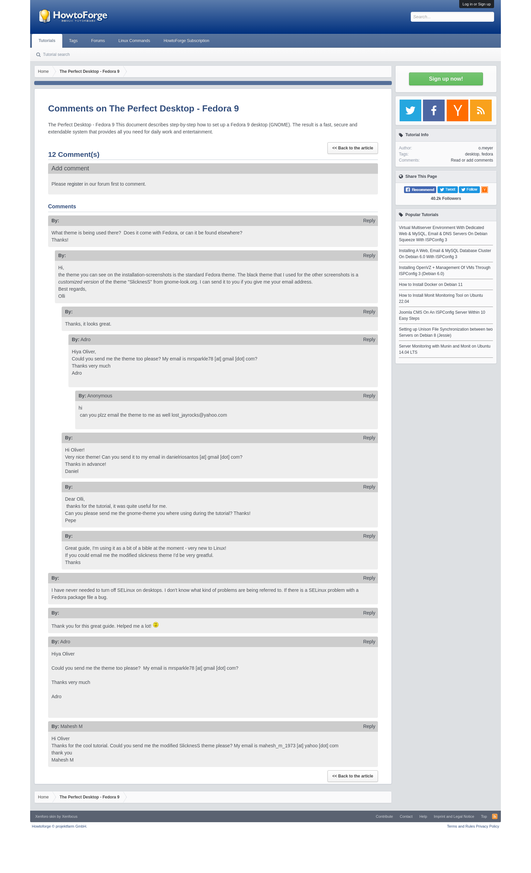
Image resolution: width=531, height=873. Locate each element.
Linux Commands (134, 40)
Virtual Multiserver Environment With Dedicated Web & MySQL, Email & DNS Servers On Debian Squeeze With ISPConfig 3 (443, 233)
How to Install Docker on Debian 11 (431, 284)
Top (484, 816)
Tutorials (47, 40)
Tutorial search (56, 54)
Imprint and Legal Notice (454, 816)
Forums (98, 40)
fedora (487, 154)
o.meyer (486, 148)
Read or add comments (472, 160)
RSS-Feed (494, 816)
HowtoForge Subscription (186, 40)
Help (423, 816)
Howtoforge (59, 826)
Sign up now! (446, 79)
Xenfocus (70, 816)
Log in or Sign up (477, 4)
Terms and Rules (461, 826)
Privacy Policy (487, 826)
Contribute (384, 816)
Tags (73, 40)
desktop (472, 154)
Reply (369, 220)
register (75, 184)
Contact (406, 816)
